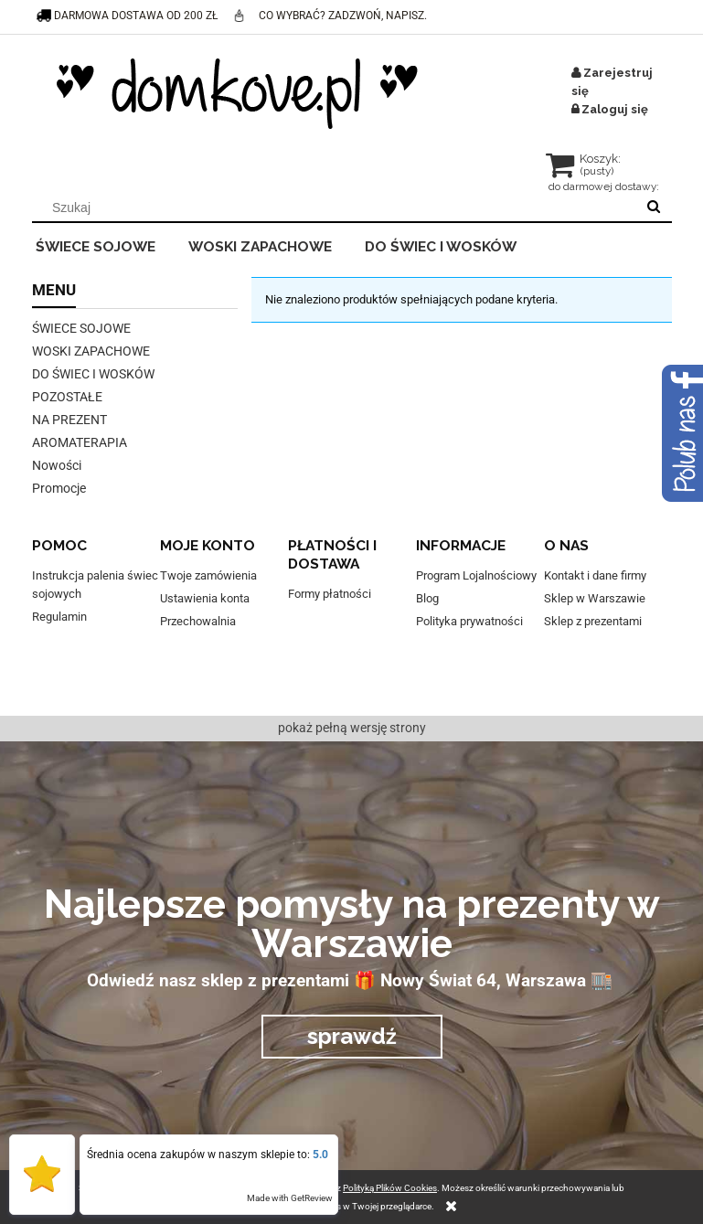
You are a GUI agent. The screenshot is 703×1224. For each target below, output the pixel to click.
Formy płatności (329, 594)
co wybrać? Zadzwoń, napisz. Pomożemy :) (329, 31)
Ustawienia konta (205, 598)
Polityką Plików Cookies (390, 1188)
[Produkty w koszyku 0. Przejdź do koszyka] (585, 168)
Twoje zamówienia (208, 575)
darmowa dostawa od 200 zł (127, 15)
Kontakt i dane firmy (595, 575)
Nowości (56, 465)
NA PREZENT (69, 419)
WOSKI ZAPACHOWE (91, 351)
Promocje (59, 488)
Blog (427, 598)
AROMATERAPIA (79, 442)
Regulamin (59, 616)
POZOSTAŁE (67, 396)
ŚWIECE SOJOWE (81, 328)
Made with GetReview (290, 1198)
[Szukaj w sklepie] (336, 207)
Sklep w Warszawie (594, 598)
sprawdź (352, 1036)
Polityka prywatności (469, 621)
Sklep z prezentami (593, 621)
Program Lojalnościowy (476, 575)
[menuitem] (108, 244)
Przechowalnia (198, 621)
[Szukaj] (653, 207)
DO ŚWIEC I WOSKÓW (93, 374)
